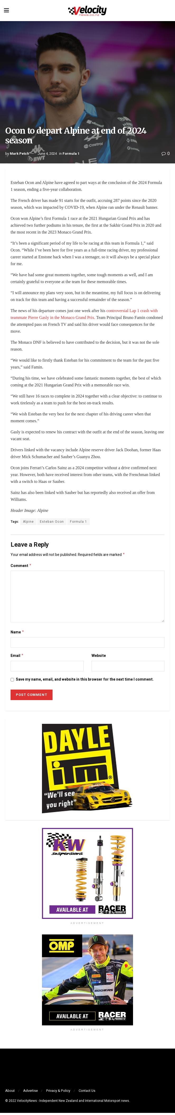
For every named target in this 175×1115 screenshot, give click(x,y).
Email (17, 658)
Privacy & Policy (58, 1092)
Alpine (28, 521)
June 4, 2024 (47, 153)
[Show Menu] (6, 10)
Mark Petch (19, 153)
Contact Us (87, 1092)
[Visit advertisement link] (87, 875)
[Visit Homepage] (87, 10)
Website (99, 657)
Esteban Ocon (52, 521)
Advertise (30, 1092)
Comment (21, 567)
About (10, 1092)
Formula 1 (71, 153)
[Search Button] (168, 10)
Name (17, 634)
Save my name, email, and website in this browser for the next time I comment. (85, 681)
